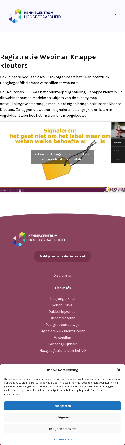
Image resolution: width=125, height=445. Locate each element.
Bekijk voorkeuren (62, 429)
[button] (119, 370)
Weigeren (63, 417)
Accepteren (62, 406)
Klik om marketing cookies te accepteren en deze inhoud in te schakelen (62, 157)
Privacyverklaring (62, 438)
